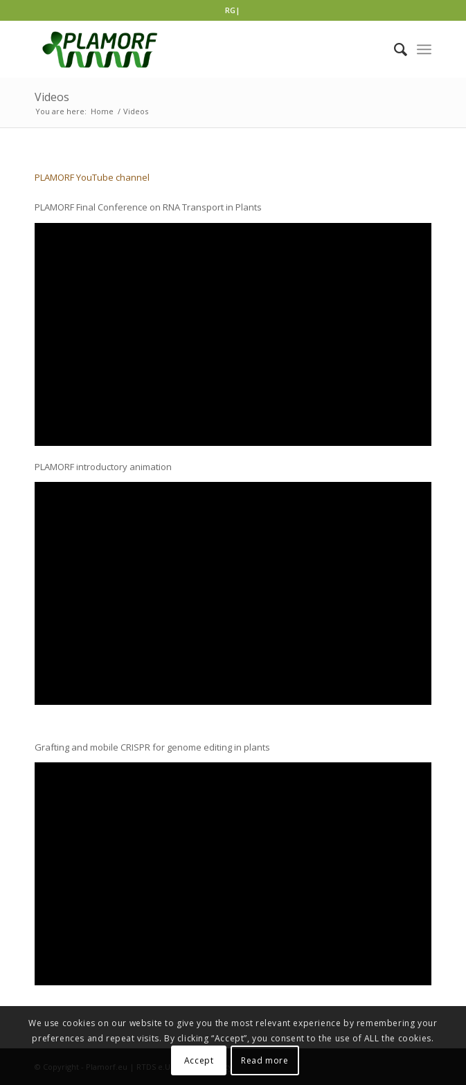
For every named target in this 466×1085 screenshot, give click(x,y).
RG (230, 10)
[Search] (393, 49)
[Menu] (424, 49)
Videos (52, 97)
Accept (199, 1060)
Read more (264, 1060)
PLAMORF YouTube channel (92, 177)
